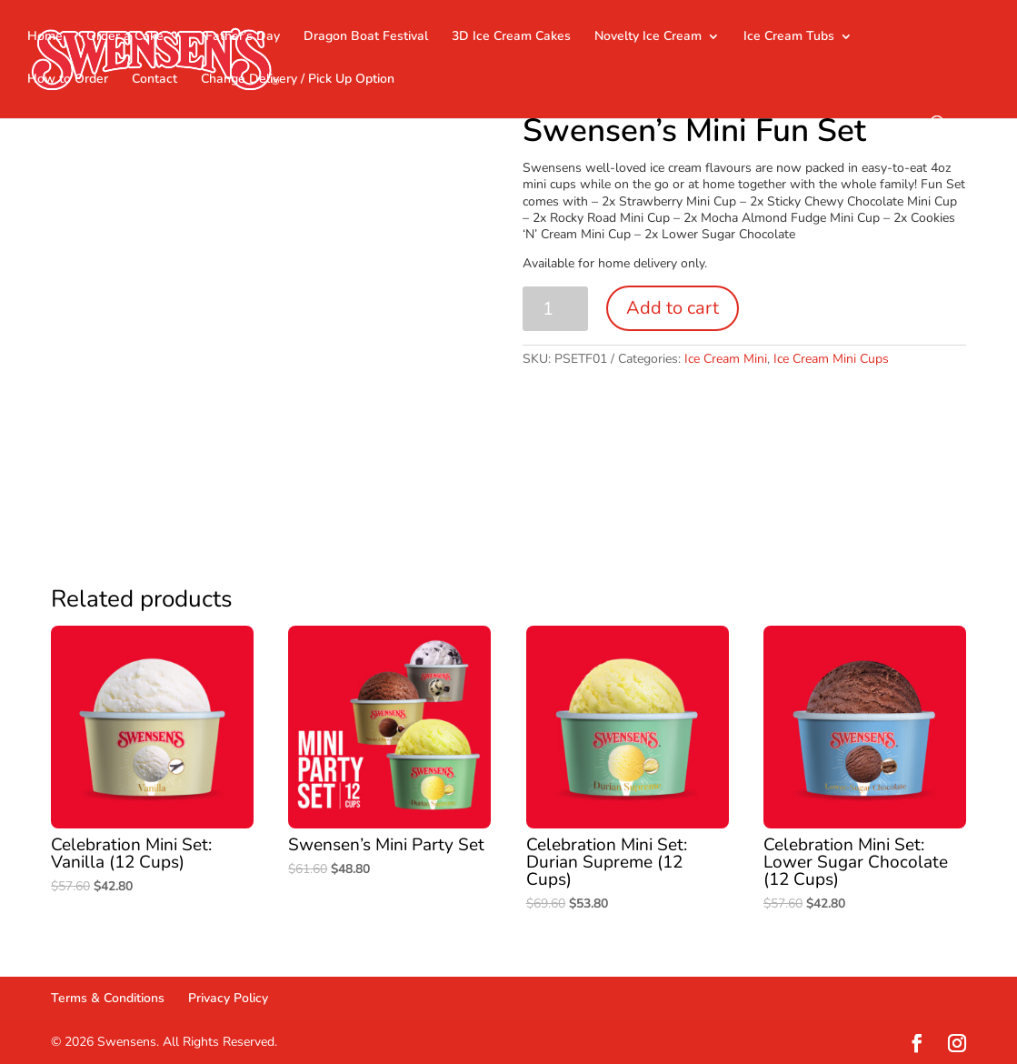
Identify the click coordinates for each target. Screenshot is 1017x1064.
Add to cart (672, 308)
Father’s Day (242, 37)
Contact (154, 80)
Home (45, 37)
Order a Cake (125, 37)
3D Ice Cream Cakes (511, 37)
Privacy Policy (228, 998)
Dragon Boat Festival (366, 37)
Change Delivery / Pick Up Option (297, 80)
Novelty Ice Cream (648, 37)
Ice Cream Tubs (788, 37)
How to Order (67, 80)
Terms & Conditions (108, 998)
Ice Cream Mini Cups (831, 358)
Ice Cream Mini (725, 358)
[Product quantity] (556, 308)
